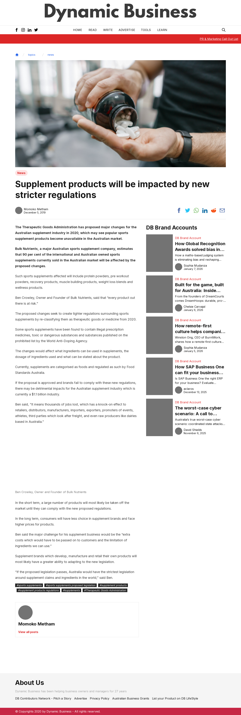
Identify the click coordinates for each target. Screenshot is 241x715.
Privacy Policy (99, 698)
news (51, 54)
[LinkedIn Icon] (29, 30)
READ (93, 30)
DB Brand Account (188, 238)
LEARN (162, 30)
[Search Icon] (224, 30)
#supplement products (113, 585)
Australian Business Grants (130, 698)
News (21, 173)
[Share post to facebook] (179, 210)
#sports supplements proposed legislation (70, 585)
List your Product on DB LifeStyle (175, 698)
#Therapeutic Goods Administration (105, 590)
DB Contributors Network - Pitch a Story (43, 698)
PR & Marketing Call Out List (219, 39)
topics (31, 54)
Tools (146, 30)
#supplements (71, 590)
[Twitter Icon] (36, 30)
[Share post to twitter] (187, 210)
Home (77, 30)
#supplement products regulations (38, 590)
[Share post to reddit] (213, 210)
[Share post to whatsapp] (196, 210)
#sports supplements (29, 585)
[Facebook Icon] (16, 30)
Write (108, 30)
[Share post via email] (222, 210)
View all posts (28, 632)
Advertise (127, 30)
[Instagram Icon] (23, 30)
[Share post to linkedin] (205, 210)
